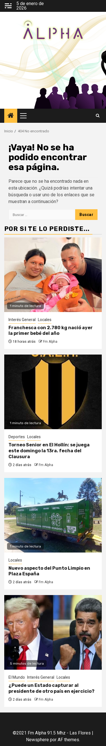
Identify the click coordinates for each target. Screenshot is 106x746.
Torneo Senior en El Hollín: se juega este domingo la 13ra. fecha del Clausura (49, 450)
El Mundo (16, 677)
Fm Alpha (50, 342)
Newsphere (37, 739)
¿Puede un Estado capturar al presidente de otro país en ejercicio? (51, 688)
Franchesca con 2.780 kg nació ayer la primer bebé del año (50, 330)
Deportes (16, 437)
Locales (44, 319)
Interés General (22, 319)
